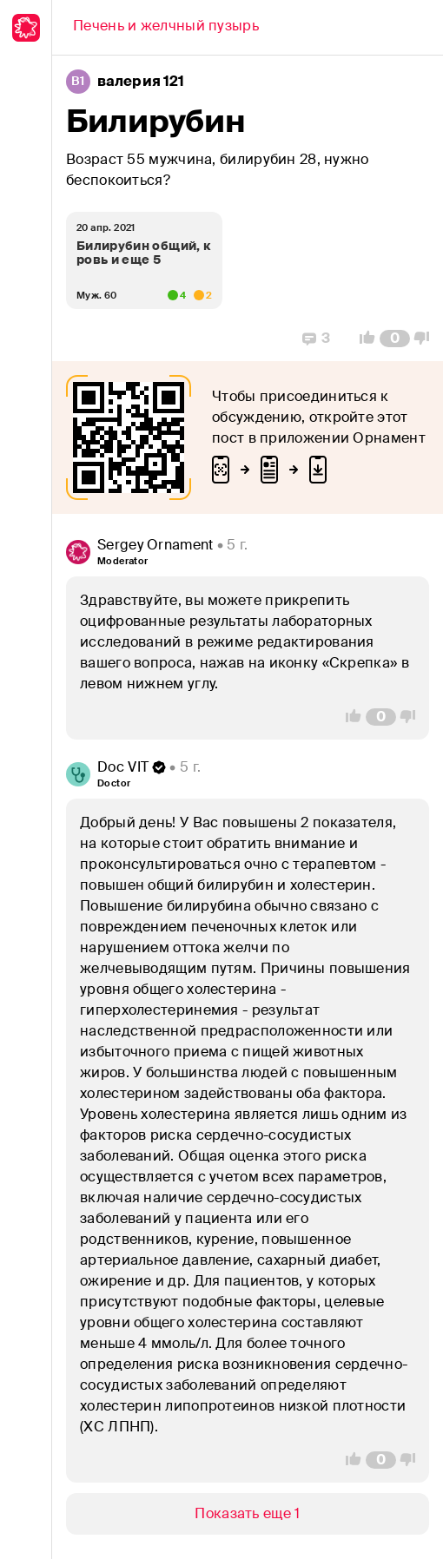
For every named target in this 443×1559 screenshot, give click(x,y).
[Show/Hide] (247, 1514)
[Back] (166, 27)
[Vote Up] (362, 338)
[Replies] (316, 338)
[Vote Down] (426, 338)
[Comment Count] (395, 338)
